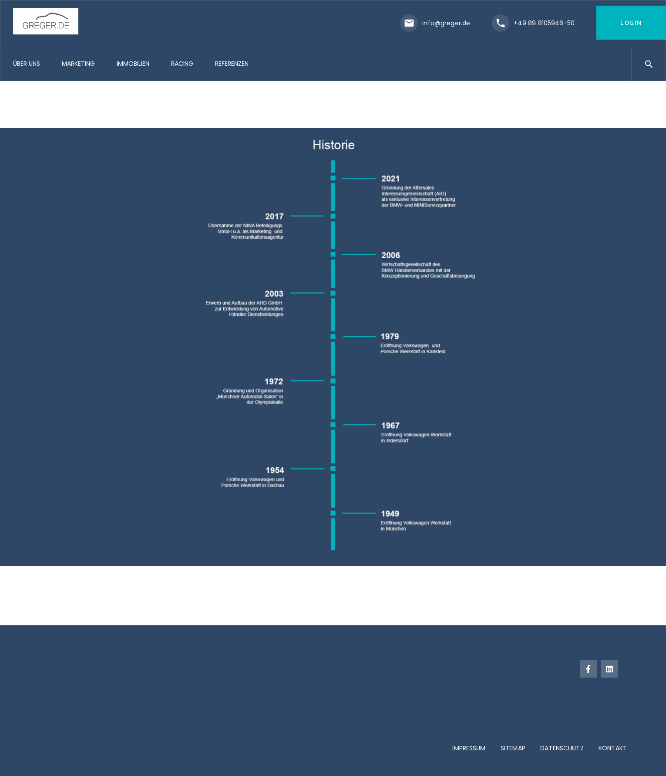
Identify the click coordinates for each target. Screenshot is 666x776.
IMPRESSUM (468, 748)
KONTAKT (613, 748)
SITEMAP (513, 748)
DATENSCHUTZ (562, 748)
